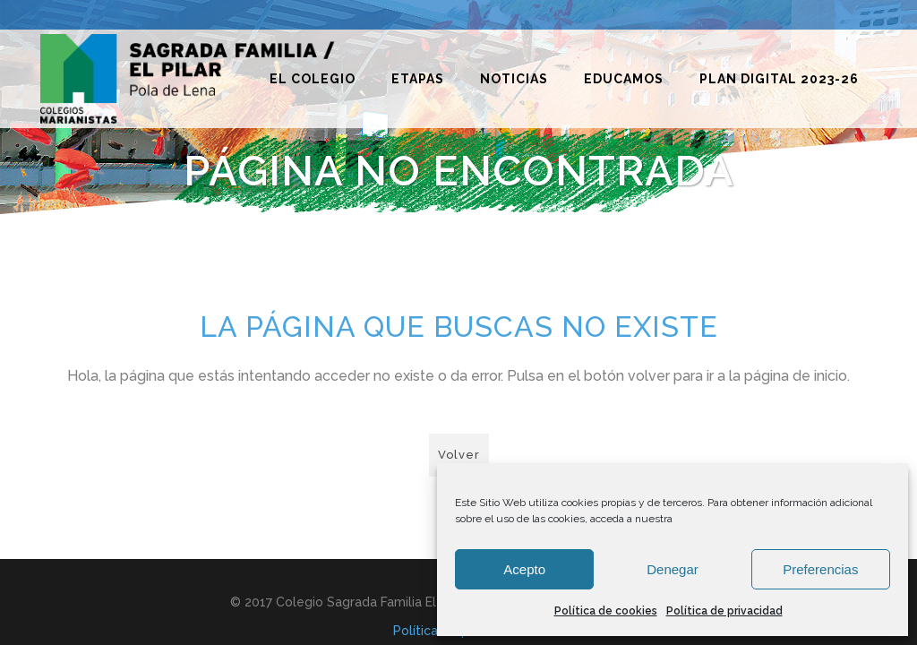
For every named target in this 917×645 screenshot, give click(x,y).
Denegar (672, 569)
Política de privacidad (724, 611)
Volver (459, 454)
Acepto (524, 569)
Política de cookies (605, 611)
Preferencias (820, 569)
